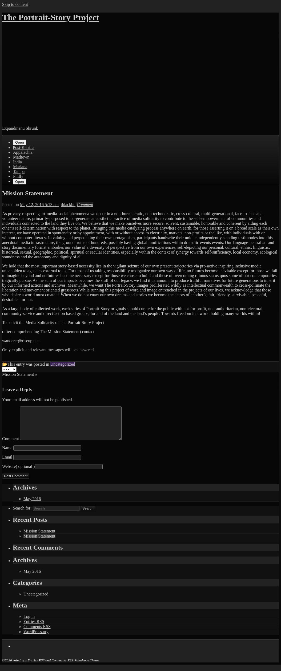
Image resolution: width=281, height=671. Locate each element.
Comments (37, 633)
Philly (18, 176)
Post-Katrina (23, 147)
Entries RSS (36, 667)
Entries (33, 628)
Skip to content (15, 4)
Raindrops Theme (86, 667)
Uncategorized (35, 600)
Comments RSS (62, 667)
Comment (10, 445)
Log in (29, 623)
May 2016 (32, 505)
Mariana (20, 166)
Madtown (21, 157)
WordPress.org (36, 638)
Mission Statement (39, 537)
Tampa (19, 171)
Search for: (22, 514)
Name (7, 454)
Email (7, 463)
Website (9, 473)
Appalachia (23, 152)
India (17, 162)
